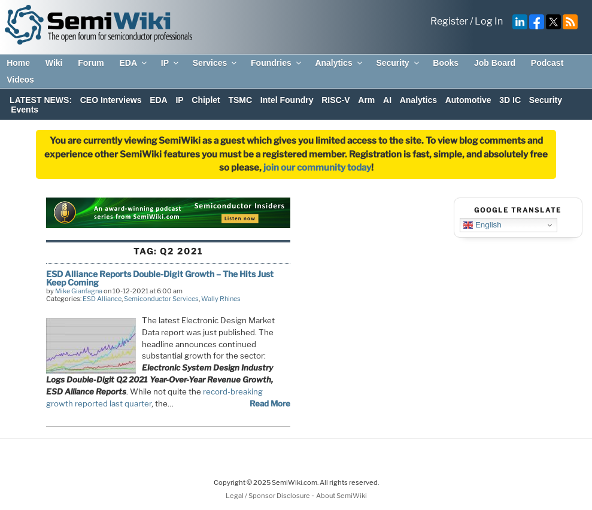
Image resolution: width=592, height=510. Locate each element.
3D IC (510, 100)
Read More (270, 403)
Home (18, 63)
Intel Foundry (287, 100)
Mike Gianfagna (78, 291)
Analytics (339, 63)
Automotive (468, 100)
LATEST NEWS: (41, 100)
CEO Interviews (111, 100)
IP (170, 63)
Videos (20, 79)
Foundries (277, 63)
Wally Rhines (221, 299)
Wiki (54, 63)
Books (446, 63)
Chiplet (206, 100)
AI (387, 100)
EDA (133, 63)
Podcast (547, 63)
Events (24, 109)
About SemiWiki (341, 495)
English (482, 225)
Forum (91, 63)
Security (398, 63)
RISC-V (335, 100)
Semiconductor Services (161, 299)
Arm (366, 100)
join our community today (317, 167)
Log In (489, 21)
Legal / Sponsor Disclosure (268, 495)
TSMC (240, 100)
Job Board (494, 63)
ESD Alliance (102, 299)
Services (216, 63)
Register (449, 21)
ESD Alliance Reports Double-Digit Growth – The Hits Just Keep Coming (160, 278)
